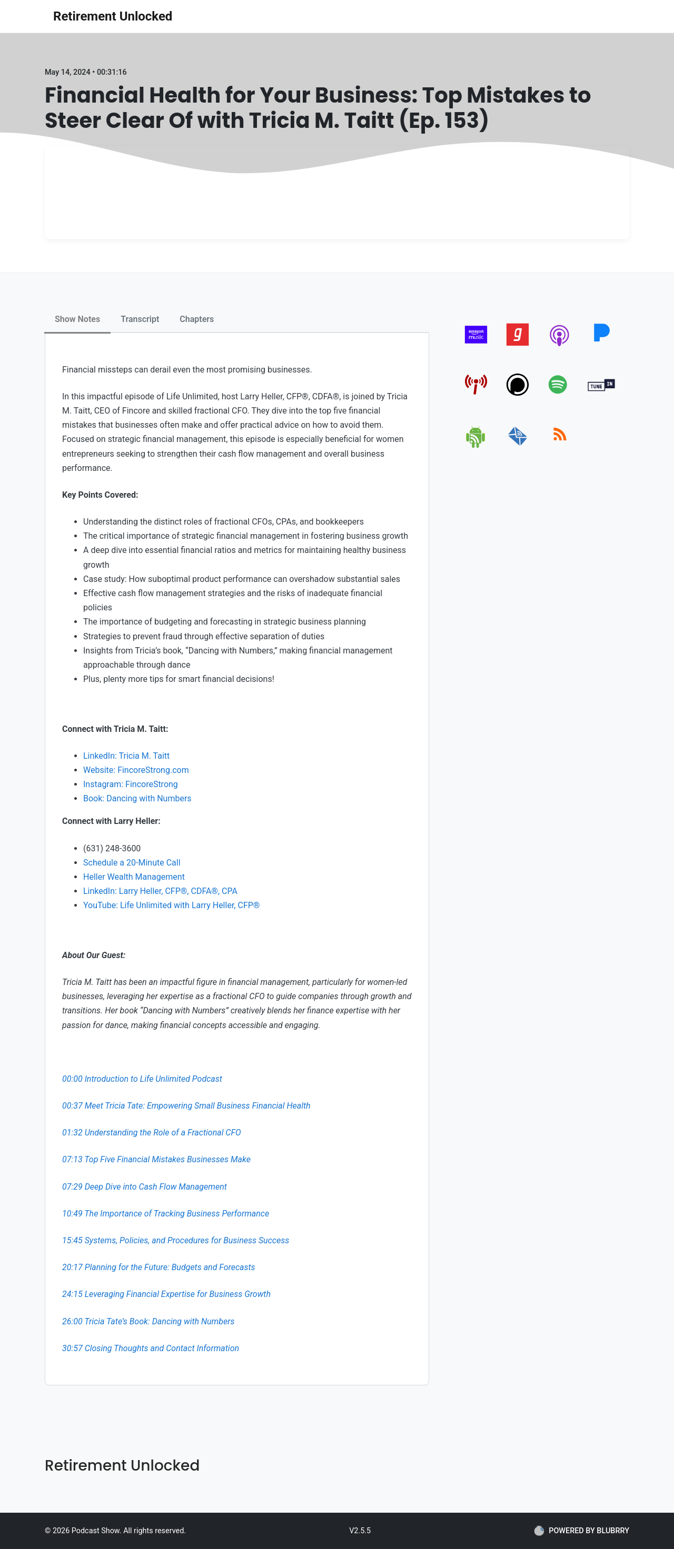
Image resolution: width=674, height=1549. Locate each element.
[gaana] (518, 346)
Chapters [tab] (197, 319)
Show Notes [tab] (77, 319)
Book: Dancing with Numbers (137, 798)
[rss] (560, 446)
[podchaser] (518, 396)
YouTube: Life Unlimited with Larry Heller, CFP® (171, 905)
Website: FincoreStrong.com (136, 770)
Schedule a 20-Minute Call (132, 863)
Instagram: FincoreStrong (130, 784)
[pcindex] (476, 396)
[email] (518, 446)
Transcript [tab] (140, 319)
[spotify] (560, 396)
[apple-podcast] (560, 346)
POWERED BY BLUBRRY (581, 1530)
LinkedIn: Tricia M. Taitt (126, 756)
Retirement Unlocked (112, 16)
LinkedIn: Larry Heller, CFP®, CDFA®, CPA (160, 891)
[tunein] (601, 396)
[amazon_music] (476, 346)
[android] (476, 446)
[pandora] (601, 346)
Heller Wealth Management (134, 877)
